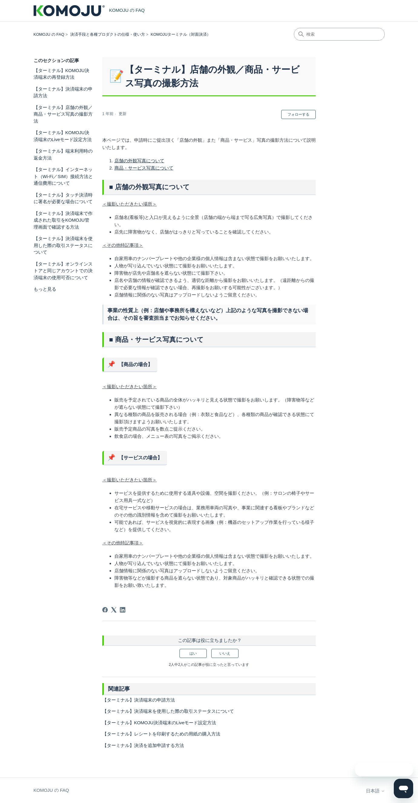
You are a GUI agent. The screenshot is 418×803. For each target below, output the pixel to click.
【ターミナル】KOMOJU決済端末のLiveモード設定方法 (63, 136)
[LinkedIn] (122, 610)
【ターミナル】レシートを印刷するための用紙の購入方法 (161, 733)
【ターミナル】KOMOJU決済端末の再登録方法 (61, 74)
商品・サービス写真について (143, 167)
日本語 (375, 790)
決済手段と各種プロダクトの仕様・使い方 (107, 34)
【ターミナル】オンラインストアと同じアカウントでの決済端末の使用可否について (63, 270)
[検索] (339, 34)
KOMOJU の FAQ (49, 34)
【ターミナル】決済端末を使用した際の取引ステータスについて (63, 245)
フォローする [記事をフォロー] (298, 114)
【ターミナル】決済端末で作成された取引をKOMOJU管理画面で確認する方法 (63, 220)
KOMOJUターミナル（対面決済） (181, 34)
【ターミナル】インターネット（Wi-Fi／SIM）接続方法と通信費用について (63, 176)
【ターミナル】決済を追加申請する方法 (143, 745)
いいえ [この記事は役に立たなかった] (224, 653)
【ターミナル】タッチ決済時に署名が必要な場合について (63, 198)
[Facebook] (105, 610)
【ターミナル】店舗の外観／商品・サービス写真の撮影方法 (63, 114)
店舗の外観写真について (139, 160)
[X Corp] (114, 610)
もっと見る (45, 289)
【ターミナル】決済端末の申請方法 (63, 92)
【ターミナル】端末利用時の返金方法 (63, 154)
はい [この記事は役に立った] (193, 653)
